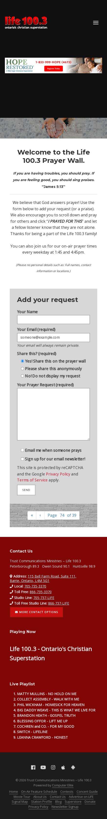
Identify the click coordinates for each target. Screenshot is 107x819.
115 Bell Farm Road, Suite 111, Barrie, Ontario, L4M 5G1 (43, 578)
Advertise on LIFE (81, 796)
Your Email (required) (53, 333)
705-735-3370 (35, 586)
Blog (58, 801)
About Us (40, 796)
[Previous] (40, 515)
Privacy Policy (58, 479)
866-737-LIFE (58, 603)
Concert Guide (87, 791)
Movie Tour (22, 796)
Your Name (53, 310)
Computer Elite (62, 785)
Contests (66, 791)
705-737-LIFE (43, 597)
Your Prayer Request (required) (53, 414)
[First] (31, 515)
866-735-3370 (41, 591)
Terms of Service (30, 486)
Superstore (73, 801)
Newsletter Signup (65, 806)
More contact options (36, 612)
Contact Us (58, 796)
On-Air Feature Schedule (39, 791)
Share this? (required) (35, 351)
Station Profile (41, 801)
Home (13, 791)
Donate (90, 801)
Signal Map (20, 801)
